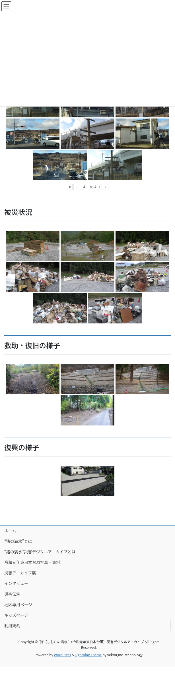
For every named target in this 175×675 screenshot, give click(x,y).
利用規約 (12, 625)
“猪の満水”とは (18, 541)
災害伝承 (12, 594)
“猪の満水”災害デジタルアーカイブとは (39, 551)
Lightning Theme (88, 654)
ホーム (10, 530)
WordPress (62, 654)
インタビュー (16, 583)
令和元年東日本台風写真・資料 (32, 562)
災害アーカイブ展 (20, 573)
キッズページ (16, 615)
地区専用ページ (18, 604)
